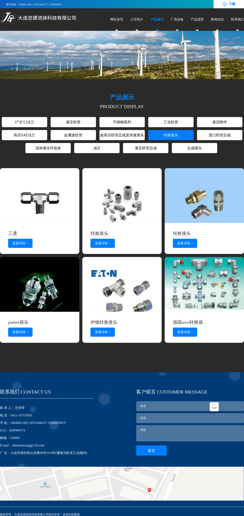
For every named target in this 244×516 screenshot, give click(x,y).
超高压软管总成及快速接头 (122, 135)
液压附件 (219, 122)
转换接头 (170, 135)
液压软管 (73, 122)
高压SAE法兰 (24, 135)
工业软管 (170, 122)
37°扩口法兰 (24, 122)
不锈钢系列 (122, 122)
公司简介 (136, 19)
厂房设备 (177, 19)
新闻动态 (217, 19)
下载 (232, 4)
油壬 (97, 148)
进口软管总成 (220, 135)
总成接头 (194, 148)
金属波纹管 (73, 135)
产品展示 (156, 19)
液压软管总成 (146, 148)
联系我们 (237, 19)
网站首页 (116, 19)
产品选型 (197, 19)
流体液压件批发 (48, 148)
